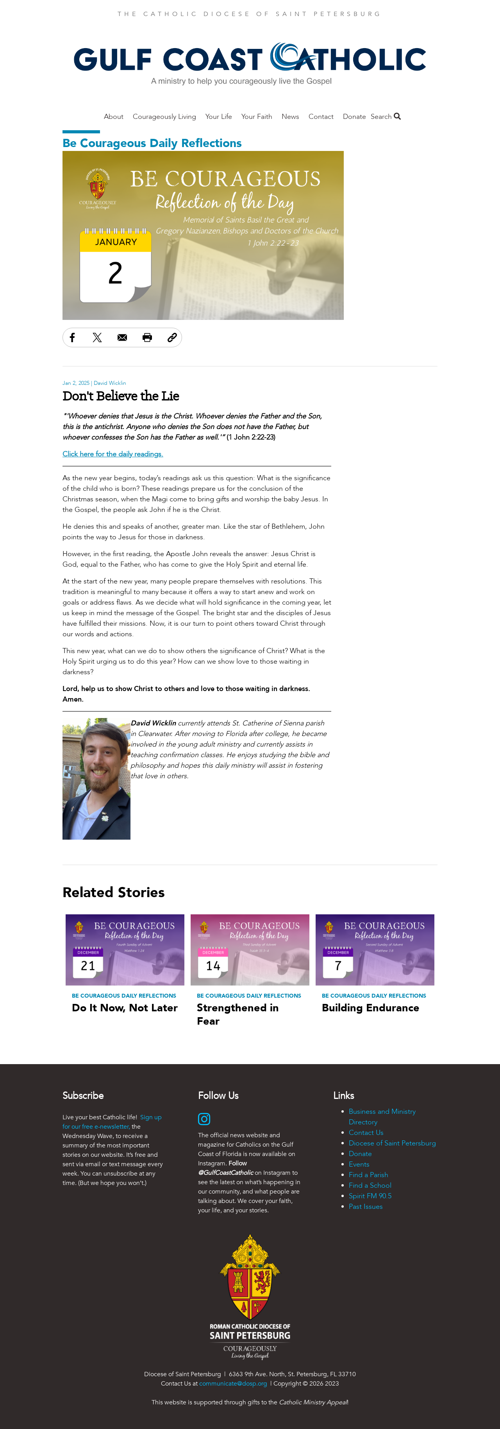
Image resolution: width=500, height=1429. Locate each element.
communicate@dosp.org (233, 1383)
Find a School (370, 1185)
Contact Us (366, 1133)
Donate (354, 117)
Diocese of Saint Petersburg (392, 1143)
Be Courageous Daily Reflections (152, 143)
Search (386, 117)
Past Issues (366, 1207)
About (113, 117)
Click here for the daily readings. (112, 454)
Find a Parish (368, 1175)
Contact (321, 117)
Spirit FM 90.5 (370, 1196)
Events (359, 1164)
